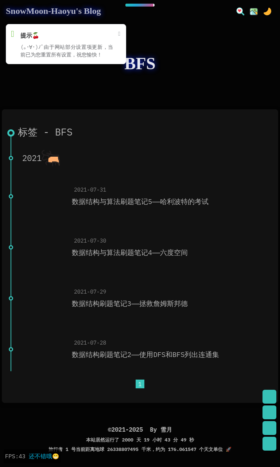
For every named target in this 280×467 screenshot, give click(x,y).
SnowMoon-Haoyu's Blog (53, 11)
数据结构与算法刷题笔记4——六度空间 (130, 252)
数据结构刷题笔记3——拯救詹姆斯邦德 (130, 303)
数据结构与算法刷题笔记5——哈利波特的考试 (140, 201)
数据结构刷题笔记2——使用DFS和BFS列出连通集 (145, 354)
